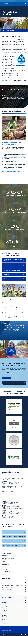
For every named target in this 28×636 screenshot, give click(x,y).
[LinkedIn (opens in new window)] (20, 634)
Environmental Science (8, 541)
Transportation (7, 278)
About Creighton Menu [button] (8, 30)
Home (3, 8)
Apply (26, 0)
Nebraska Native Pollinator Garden (8, 592)
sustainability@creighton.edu (7, 569)
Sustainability (6, 532)
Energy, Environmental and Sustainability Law (13, 536)
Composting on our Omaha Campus (12, 270)
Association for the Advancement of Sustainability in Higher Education (13, 582)
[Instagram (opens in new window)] (23, 634)
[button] (6, 378)
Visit (22, 0)
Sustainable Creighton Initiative (15, 102)
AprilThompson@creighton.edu (8, 564)
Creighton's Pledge (7, 383)
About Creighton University (9, 8)
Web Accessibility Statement (6, 630)
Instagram (4, 574)
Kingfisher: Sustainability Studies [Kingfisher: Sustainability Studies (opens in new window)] (10, 545)
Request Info (18, 0)
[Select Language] (5, 623)
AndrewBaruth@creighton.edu (8, 558)
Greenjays (6, 274)
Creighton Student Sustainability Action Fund (13, 260)
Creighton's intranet (11, 317)
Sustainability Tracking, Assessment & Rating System (12, 585)
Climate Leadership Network (7, 587)
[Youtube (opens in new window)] (25, 634)
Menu (25, 4)
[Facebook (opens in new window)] (22, 634)
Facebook (4, 572)
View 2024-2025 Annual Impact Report (11, 80)
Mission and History (18, 8)
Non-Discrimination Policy (10, 627)
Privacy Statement (18, 627)
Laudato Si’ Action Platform (7, 589)
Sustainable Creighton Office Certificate (10, 265)
